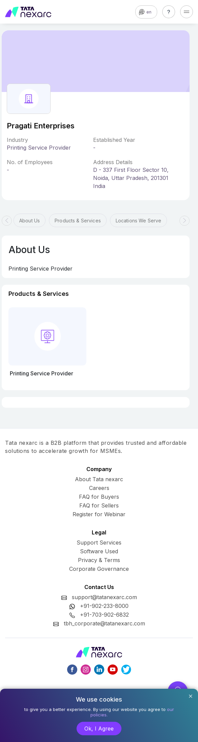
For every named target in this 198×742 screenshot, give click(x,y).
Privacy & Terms (99, 560)
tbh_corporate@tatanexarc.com (104, 623)
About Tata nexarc (99, 479)
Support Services (99, 542)
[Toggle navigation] (186, 11)
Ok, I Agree (99, 728)
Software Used (99, 551)
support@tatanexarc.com (104, 597)
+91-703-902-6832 (104, 614)
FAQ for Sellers (99, 505)
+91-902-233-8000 (104, 605)
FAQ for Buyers (99, 496)
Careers (99, 488)
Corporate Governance (99, 568)
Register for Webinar (99, 514)
